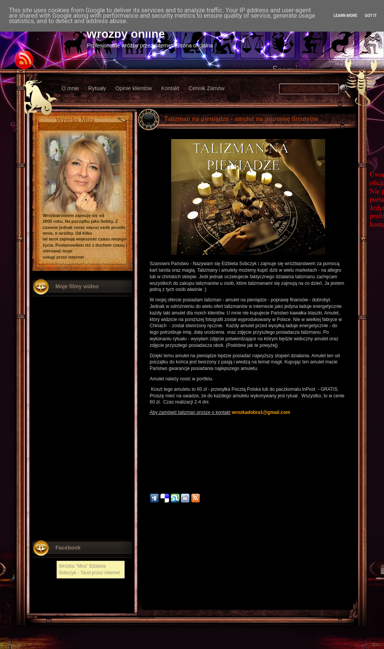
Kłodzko (144, 585)
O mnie (70, 88)
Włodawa (145, 596)
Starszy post (342, 559)
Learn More (345, 15)
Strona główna (248, 559)
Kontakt (170, 88)
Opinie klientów (133, 88)
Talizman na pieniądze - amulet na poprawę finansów (241, 119)
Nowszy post (154, 559)
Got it (371, 15)
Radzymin (145, 617)
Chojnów (144, 606)
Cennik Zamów (206, 88)
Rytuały (97, 88)
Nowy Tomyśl (148, 574)
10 (152, 511)
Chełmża (144, 569)
